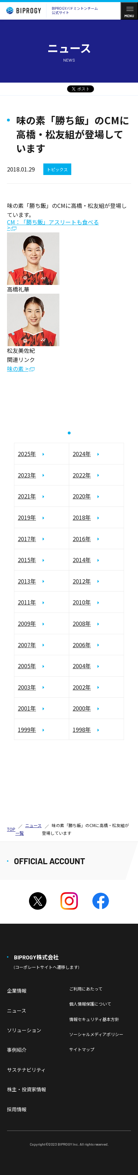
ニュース (16, 1010)
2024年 (82, 453)
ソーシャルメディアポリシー (96, 1034)
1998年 (82, 729)
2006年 (82, 645)
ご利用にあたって (85, 989)
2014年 (82, 559)
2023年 (27, 475)
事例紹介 (17, 1049)
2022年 (82, 475)
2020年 (82, 496)
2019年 (27, 517)
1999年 (27, 729)
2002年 (82, 687)
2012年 (82, 581)
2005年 (27, 666)
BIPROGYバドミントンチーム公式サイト (50, 11)
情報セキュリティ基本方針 (94, 1019)
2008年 (82, 623)
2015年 (27, 559)
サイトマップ (81, 1049)
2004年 (82, 666)
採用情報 (17, 1109)
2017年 (27, 538)
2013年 (27, 581)
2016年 (82, 538)
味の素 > (17, 369)
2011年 (27, 602)
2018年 (82, 517)
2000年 (82, 708)
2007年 (27, 645)
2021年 (27, 496)
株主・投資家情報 (26, 1089)
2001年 (27, 708)
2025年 (27, 453)
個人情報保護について (90, 1004)
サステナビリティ (26, 1069)
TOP (11, 829)
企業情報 (17, 990)
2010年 (82, 602)
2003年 (27, 687)
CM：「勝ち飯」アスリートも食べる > (53, 225)
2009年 (27, 623)
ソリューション (24, 1030)
